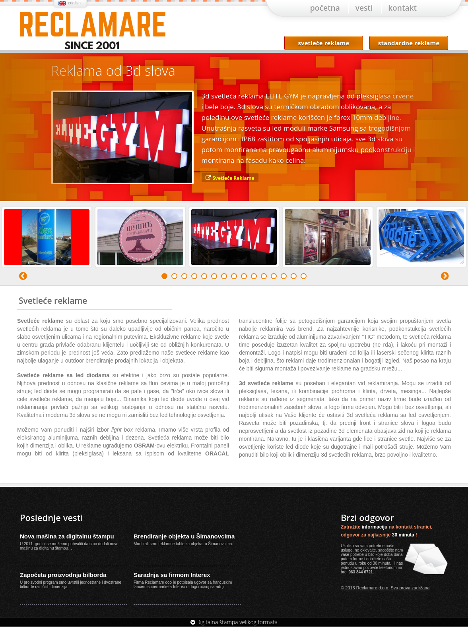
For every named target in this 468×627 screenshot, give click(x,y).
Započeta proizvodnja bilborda (63, 576)
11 (264, 277)
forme (358, 560)
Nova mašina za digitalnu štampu (67, 537)
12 (274, 277)
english (74, 3)
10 (254, 277)
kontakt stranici (413, 528)
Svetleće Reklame (233, 179)
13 (284, 277)
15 (304, 277)
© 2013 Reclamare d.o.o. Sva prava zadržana (385, 588)
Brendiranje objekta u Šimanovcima (184, 537)
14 (294, 277)
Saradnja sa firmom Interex (172, 576)
